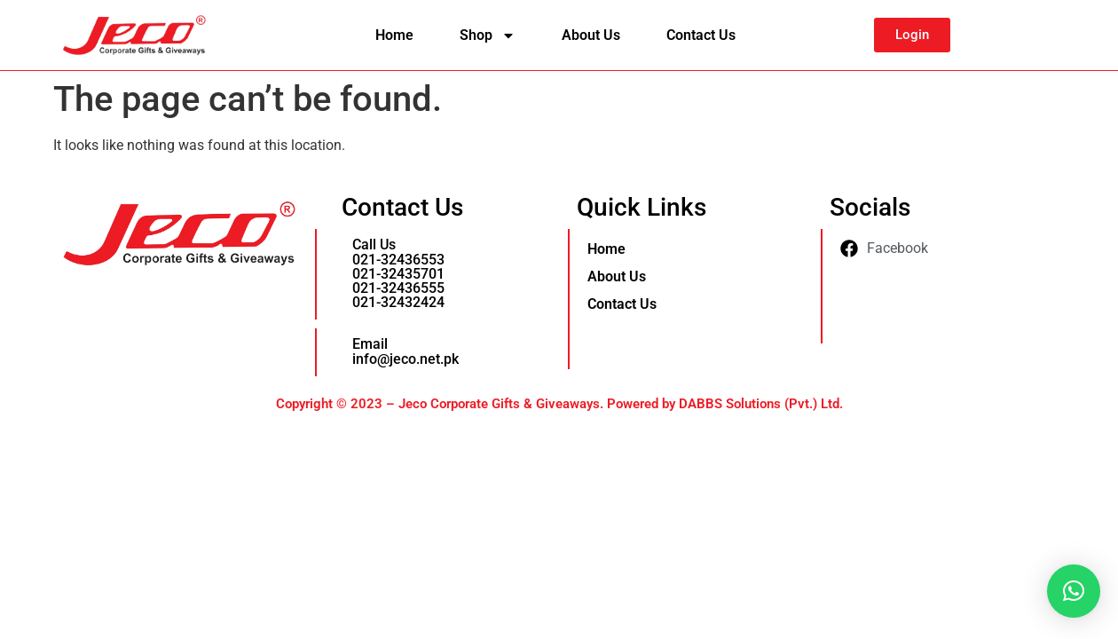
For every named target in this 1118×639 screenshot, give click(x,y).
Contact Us (701, 35)
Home (394, 35)
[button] (1073, 591)
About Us (591, 35)
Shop (488, 35)
